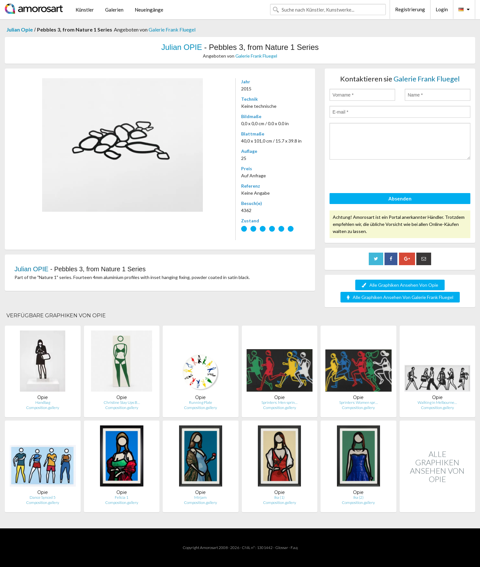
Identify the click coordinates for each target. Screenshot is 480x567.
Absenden (400, 198)
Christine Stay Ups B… (122, 402)
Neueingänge (149, 10)
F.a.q (294, 547)
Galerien (114, 10)
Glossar (281, 547)
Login (442, 9)
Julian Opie (19, 29)
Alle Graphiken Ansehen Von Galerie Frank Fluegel (400, 297)
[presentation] (378, 177)
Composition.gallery (42, 407)
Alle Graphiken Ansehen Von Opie (400, 285)
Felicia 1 (121, 497)
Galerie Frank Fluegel (172, 29)
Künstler (85, 10)
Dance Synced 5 (43, 497)
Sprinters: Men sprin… (279, 402)
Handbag (42, 402)
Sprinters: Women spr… (358, 402)
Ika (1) (279, 497)
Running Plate (200, 402)
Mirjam (200, 497)
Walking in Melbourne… (437, 402)
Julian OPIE (181, 47)
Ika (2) (358, 497)
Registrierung (410, 9)
